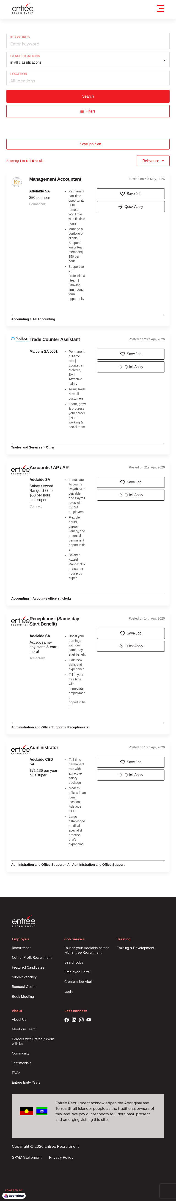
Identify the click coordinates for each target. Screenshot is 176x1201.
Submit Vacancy (24, 977)
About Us (19, 1019)
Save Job (130, 194)
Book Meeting (23, 996)
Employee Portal (77, 972)
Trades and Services (26, 447)
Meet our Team (24, 1029)
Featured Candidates (28, 967)
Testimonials (21, 1063)
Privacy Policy (61, 1157)
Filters (88, 111)
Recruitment (21, 948)
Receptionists (77, 727)
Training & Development (135, 948)
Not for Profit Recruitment (32, 957)
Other (50, 447)
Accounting (20, 319)
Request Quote (24, 987)
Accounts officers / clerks (52, 598)
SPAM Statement (27, 1157)
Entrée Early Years (26, 1082)
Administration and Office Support (37, 727)
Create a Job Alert (78, 982)
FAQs (16, 1073)
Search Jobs (73, 962)
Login (68, 991)
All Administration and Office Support (96, 864)
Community (21, 1053)
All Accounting (44, 319)
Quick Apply (130, 206)
